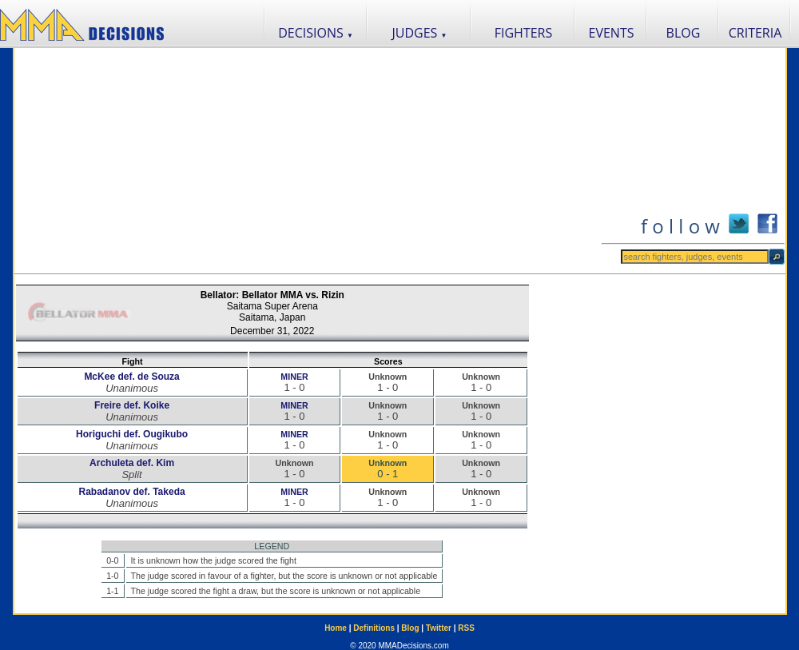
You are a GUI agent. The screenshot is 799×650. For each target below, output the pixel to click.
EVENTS (611, 33)
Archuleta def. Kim (131, 463)
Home (335, 628)
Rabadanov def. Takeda (131, 491)
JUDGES (419, 33)
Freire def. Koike (131, 405)
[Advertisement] (308, 161)
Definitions (374, 628)
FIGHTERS (524, 33)
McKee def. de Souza (131, 376)
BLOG (683, 33)
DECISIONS (315, 33)
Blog (410, 628)
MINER (294, 376)
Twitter (438, 628)
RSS (466, 628)
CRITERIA (755, 33)
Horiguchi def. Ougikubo (132, 434)
